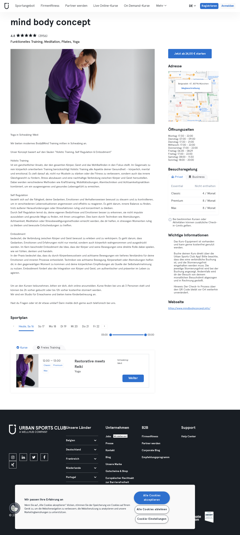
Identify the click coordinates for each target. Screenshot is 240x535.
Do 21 (85, 326)
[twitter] (34, 457)
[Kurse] (22, 347)
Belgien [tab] (81, 440)
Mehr (161, 6)
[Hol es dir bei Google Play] (49, 444)
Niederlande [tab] (81, 468)
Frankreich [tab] (81, 459)
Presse (109, 443)
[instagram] (12, 457)
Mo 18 (52, 326)
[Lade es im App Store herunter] (21, 444)
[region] (105, 507)
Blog (108, 457)
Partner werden (76, 6)
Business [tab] (196, 176)
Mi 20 (74, 326)
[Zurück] (21, 86)
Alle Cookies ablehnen (152, 509)
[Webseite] (6, 6)
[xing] (12, 464)
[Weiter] (143, 86)
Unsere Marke (114, 464)
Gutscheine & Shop (117, 471)
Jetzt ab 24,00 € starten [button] (190, 53)
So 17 (41, 326)
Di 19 (63, 326)
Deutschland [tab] (81, 449)
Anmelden (227, 6)
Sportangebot (25, 6)
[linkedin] (23, 457)
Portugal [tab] (81, 477)
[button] (14, 508)
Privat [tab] (177, 176)
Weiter (133, 378)
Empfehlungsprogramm (156, 457)
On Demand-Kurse (137, 6)
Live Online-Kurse (105, 6)
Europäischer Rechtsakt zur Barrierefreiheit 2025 (120, 482)
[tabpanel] (193, 197)
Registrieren (209, 6)
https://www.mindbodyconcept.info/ (189, 308)
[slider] (110, 335)
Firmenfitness (50, 6)
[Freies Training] (48, 347)
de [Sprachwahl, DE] (192, 6)
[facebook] (44, 457)
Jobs (108, 436)
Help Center (188, 436)
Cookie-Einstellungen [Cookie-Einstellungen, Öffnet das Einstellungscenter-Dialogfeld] (151, 519)
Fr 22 (96, 326)
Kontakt (110, 450)
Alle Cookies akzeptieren (151, 497)
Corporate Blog (151, 450)
